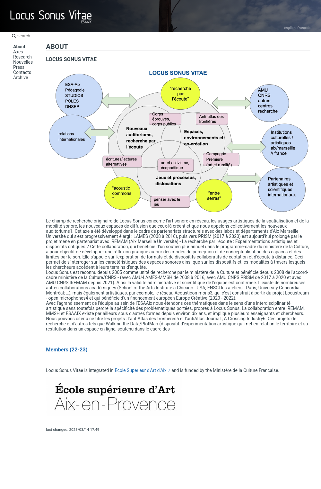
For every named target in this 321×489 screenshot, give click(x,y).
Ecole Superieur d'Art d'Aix (141, 370)
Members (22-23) (66, 350)
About (19, 46)
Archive (20, 77)
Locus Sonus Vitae (51, 16)
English (290, 28)
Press (18, 67)
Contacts (22, 72)
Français (303, 28)
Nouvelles (23, 62)
